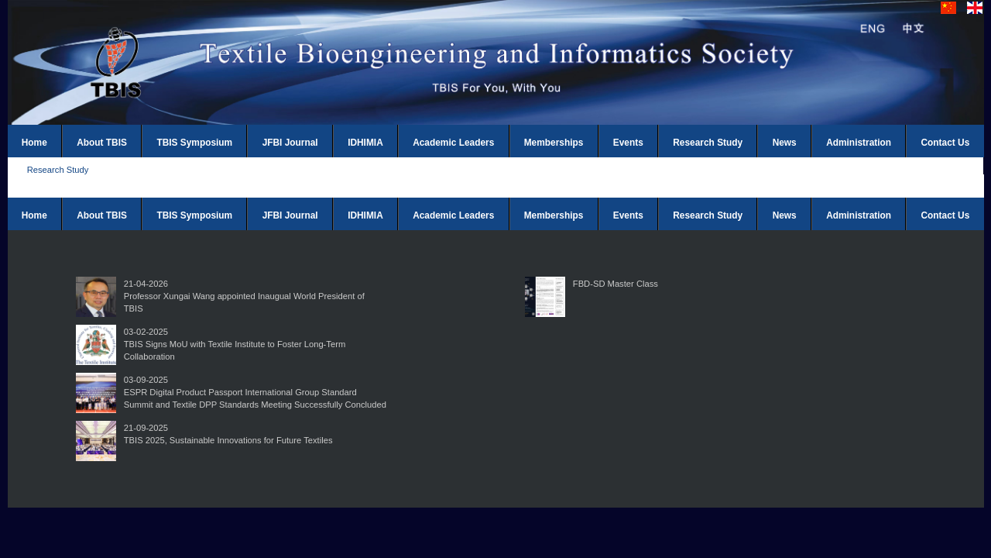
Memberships (554, 142)
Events (628, 142)
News (785, 142)
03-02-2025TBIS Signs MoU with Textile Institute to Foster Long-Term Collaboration (234, 344)
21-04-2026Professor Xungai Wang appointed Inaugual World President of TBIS (244, 296)
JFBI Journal (290, 142)
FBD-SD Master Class (615, 283)
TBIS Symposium (194, 142)
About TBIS (102, 142)
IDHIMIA (365, 142)
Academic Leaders (453, 142)
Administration (858, 142)
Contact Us (945, 142)
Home (34, 142)
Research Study (707, 142)
